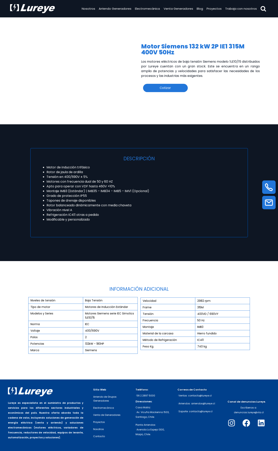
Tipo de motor (40, 307)
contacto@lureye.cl (200, 395)
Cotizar (165, 88)
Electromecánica (147, 9)
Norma (35, 324)
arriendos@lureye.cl (203, 403)
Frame (147, 307)
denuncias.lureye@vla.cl (249, 412)
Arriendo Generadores (115, 9)
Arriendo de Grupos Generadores (105, 398)
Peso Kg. (148, 346)
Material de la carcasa (158, 333)
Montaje (148, 327)
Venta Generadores (178, 9)
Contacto (99, 436)
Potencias (37, 344)
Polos (34, 337)
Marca (34, 350)
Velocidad (149, 301)
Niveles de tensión (42, 300)
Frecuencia (150, 320)
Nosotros (88, 9)
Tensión (148, 314)
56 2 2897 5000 (146, 395)
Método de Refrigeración (160, 340)
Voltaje (35, 331)
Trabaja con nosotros (241, 9)
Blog (200, 9)
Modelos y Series (41, 313)
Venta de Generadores (106, 415)
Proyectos (214, 9)
